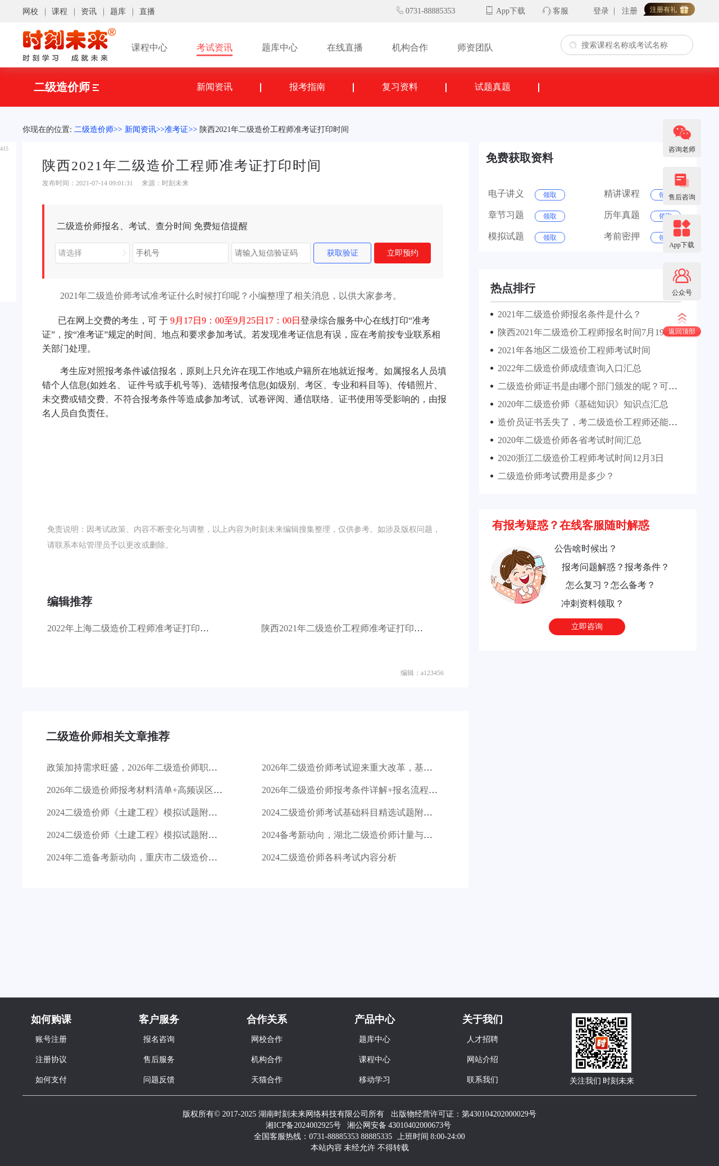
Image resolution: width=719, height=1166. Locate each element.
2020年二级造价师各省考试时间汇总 (567, 440)
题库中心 (280, 47)
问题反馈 (159, 1080)
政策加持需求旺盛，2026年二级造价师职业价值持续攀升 (159, 767)
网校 (30, 11)
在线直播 (345, 47)
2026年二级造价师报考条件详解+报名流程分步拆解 (363, 790)
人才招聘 (482, 1039)
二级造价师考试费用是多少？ (554, 476)
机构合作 (410, 47)
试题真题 (493, 87)
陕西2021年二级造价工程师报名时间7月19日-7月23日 (600, 332)
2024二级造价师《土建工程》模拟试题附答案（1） (148, 835)
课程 (59, 11)
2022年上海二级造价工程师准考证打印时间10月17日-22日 (161, 628)
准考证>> (181, 129)
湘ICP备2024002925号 (303, 1125)
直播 (147, 11)
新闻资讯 (215, 87)
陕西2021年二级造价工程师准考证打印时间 (274, 129)
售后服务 (159, 1059)
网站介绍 (482, 1059)
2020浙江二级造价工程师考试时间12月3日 (578, 458)
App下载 (510, 11)
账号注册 (51, 1039)
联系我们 (482, 1080)
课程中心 (149, 47)
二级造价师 (66, 87)
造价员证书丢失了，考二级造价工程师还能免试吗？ (598, 422)
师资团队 (475, 47)
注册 (630, 11)
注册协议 (51, 1059)
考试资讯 (215, 47)
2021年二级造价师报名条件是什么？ (567, 314)
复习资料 (400, 87)
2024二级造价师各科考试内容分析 (329, 857)
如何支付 (51, 1080)
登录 (601, 11)
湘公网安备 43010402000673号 (400, 1125)
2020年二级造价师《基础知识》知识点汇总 (580, 404)
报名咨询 (159, 1039)
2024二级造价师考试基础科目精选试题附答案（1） (363, 812)
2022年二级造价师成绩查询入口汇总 (567, 368)
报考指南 (307, 87)
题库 (118, 11)
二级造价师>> (98, 129)
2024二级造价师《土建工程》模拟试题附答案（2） (148, 812)
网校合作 (267, 1039)
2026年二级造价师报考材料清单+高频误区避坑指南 (148, 790)
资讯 (89, 11)
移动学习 (374, 1080)
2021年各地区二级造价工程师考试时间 (571, 350)
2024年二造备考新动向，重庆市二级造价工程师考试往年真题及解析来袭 (190, 857)
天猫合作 (267, 1080)
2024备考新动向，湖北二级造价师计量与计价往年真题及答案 (383, 835)
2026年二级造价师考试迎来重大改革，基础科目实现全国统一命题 (392, 767)
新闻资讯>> (145, 129)
